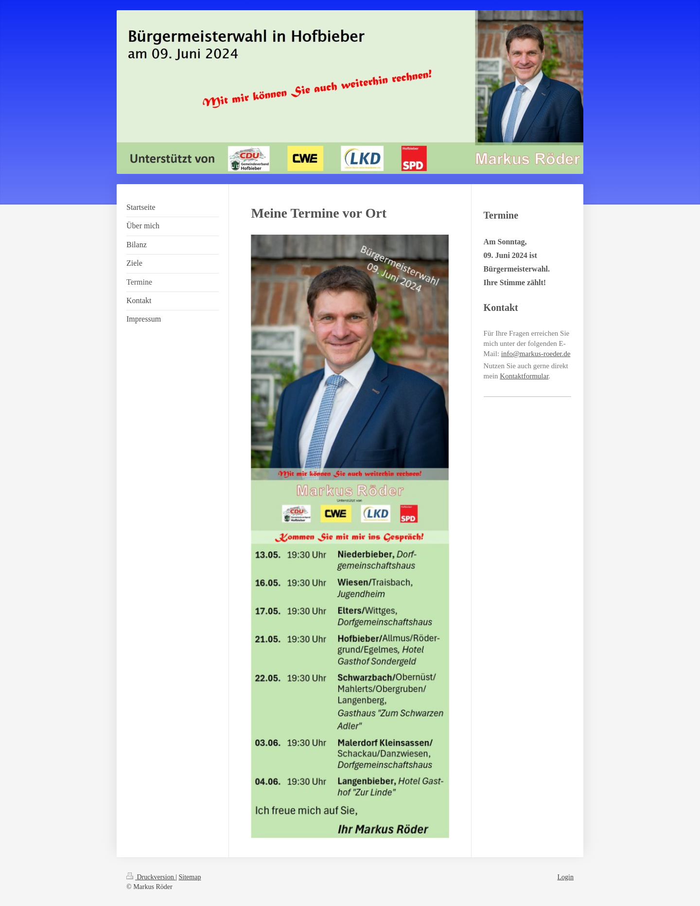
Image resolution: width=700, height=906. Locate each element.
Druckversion (150, 877)
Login (566, 877)
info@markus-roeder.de (536, 354)
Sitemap (190, 877)
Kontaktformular (524, 376)
